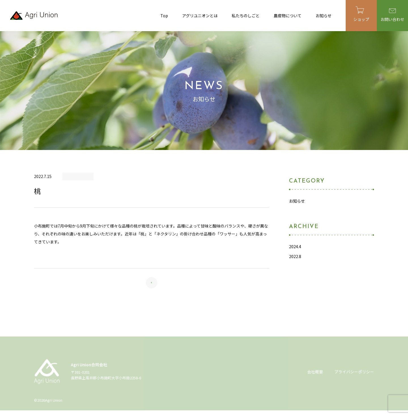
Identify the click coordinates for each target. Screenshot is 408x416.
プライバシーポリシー (354, 373)
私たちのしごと (246, 15)
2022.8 (295, 256)
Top (164, 15)
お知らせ (324, 15)
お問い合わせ (392, 15)
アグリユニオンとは (200, 15)
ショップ (361, 14)
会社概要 (315, 373)
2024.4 (295, 246)
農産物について (287, 15)
